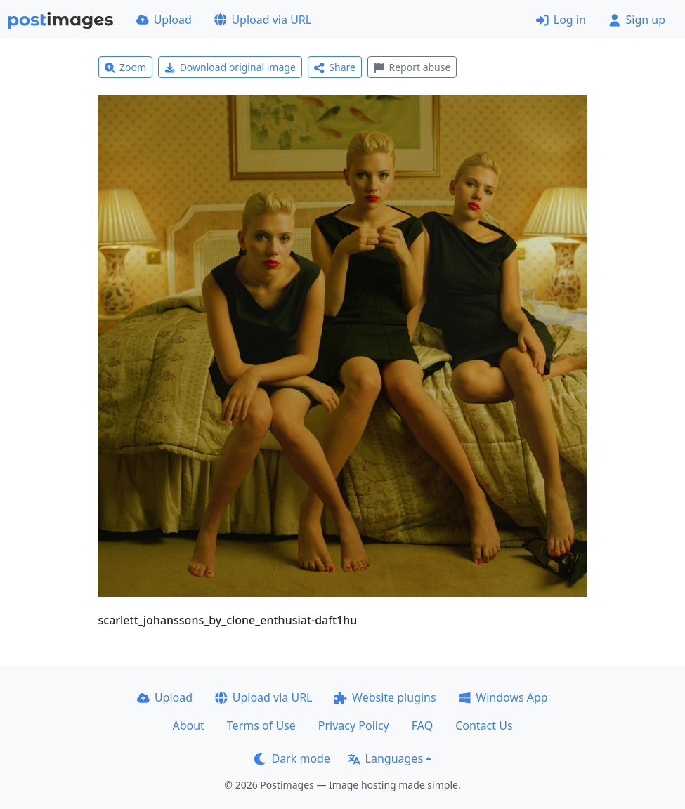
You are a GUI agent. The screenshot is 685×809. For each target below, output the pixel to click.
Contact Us (483, 725)
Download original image (230, 67)
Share (334, 67)
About (188, 725)
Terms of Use (261, 725)
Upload (164, 19)
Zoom (126, 67)
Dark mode (292, 758)
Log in (561, 19)
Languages (385, 758)
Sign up (636, 19)
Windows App (503, 697)
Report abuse (412, 67)
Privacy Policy (353, 725)
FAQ (422, 725)
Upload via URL (262, 19)
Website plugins (385, 697)
